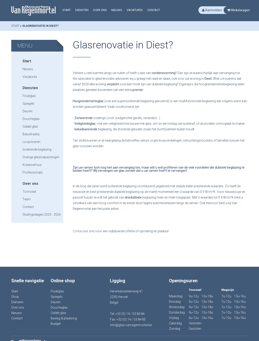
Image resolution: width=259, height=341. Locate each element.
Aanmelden (212, 10)
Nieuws (116, 10)
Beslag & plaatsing (64, 318)
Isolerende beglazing (37, 149)
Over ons (100, 10)
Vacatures (135, 10)
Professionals (33, 172)
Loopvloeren (31, 142)
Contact (153, 10)
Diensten (82, 10)
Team (27, 199)
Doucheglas (31, 119)
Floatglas (29, 96)
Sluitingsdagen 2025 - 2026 (42, 214)
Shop (15, 296)
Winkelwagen (238, 10)
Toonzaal (29, 191)
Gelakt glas (30, 126)
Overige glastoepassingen (41, 157)
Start (66, 10)
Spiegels (28, 103)
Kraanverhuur (32, 165)
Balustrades (31, 134)
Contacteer (81, 231)
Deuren (27, 111)
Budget (56, 323)
